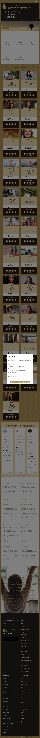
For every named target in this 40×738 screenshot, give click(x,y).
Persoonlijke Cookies (13, 376)
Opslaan (19, 382)
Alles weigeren (13, 382)
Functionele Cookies (13, 368)
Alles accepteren (26, 382)
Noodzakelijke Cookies (13, 364)
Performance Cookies (13, 372)
